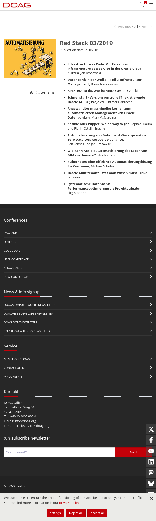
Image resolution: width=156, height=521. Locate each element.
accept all (97, 513)
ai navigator (13, 268)
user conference (16, 259)
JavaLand (10, 233)
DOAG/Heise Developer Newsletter (28, 313)
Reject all (75, 513)
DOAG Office (13, 402)
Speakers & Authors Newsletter (27, 331)
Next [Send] (133, 452)
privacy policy (69, 502)
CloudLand (12, 250)
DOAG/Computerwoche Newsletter (29, 305)
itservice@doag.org (35, 425)
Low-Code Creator (17, 276)
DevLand (10, 241)
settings (55, 513)
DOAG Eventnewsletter (20, 322)
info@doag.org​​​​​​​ (25, 421)
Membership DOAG (17, 359)
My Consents (13, 376)
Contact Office (15, 368)
